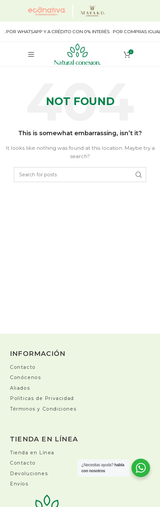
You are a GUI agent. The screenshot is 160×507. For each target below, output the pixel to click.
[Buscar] (80, 174)
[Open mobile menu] (31, 54)
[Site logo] (77, 54)
